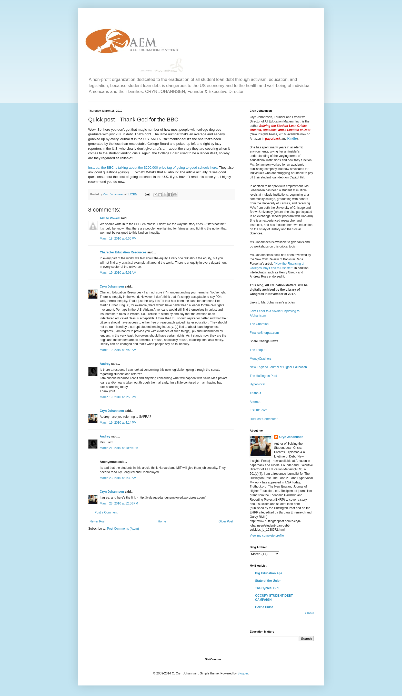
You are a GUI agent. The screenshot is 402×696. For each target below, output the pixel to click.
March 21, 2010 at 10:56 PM (119, 448)
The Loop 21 (258, 350)
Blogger (242, 673)
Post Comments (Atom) (123, 528)
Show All (309, 613)
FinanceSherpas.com (264, 333)
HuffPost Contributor (264, 419)
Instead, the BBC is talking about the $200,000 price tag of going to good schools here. (153, 167)
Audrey (105, 364)
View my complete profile (267, 535)
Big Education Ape (268, 573)
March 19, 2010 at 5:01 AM (118, 272)
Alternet (255, 402)
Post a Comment (106, 512)
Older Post (225, 521)
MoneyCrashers (261, 358)
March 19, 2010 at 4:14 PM (118, 422)
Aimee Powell (109, 218)
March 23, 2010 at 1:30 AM (118, 478)
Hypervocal (257, 384)
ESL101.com (258, 410)
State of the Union (268, 581)
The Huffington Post (263, 376)
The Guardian (259, 324)
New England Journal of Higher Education (278, 367)
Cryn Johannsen (112, 286)
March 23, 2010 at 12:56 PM (119, 503)
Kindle (292, 138)
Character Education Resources (123, 252)
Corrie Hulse (264, 607)
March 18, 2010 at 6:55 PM (118, 238)
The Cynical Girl (266, 588)
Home (162, 521)
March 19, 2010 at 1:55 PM (118, 397)
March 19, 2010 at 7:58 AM (118, 350)
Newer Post (97, 521)
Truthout (255, 393)
